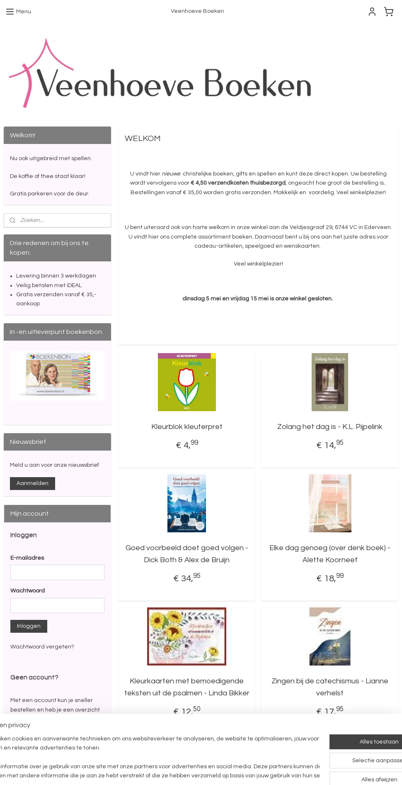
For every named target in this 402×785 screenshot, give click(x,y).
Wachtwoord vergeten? (42, 647)
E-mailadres (27, 558)
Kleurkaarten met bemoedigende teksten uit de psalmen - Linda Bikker (186, 687)
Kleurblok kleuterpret (187, 427)
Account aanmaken (43, 738)
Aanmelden (32, 483)
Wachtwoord (27, 591)
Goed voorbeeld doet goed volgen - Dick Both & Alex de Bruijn (187, 554)
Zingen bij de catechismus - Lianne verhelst (329, 687)
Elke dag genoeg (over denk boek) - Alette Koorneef (329, 554)
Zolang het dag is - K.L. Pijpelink (330, 427)
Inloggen (29, 626)
